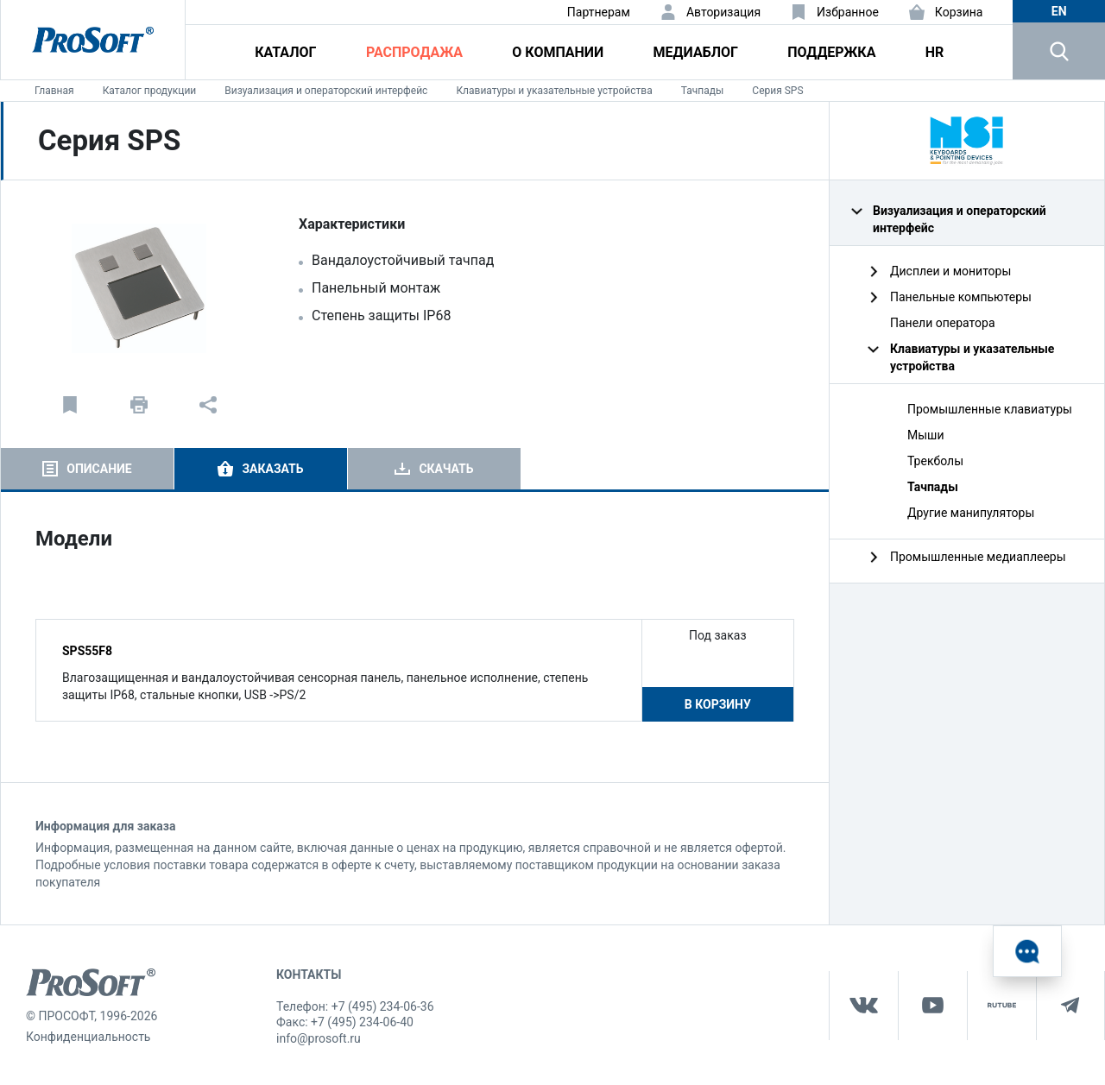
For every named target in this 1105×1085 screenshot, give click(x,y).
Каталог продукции (150, 91)
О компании (557, 52)
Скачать (446, 469)
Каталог (285, 52)
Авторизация (723, 12)
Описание (98, 469)
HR (934, 52)
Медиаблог (696, 52)
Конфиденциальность (88, 1037)
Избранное (848, 12)
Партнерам (598, 12)
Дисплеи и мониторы (950, 271)
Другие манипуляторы (970, 513)
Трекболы (935, 461)
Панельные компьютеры (961, 297)
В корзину (718, 704)
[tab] (87, 468)
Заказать (272, 469)
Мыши (925, 435)
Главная (54, 91)
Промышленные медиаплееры (978, 557)
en (1059, 11)
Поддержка (831, 52)
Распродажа (414, 52)
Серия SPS (777, 91)
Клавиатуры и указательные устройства (554, 91)
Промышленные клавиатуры (989, 409)
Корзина (959, 12)
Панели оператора (942, 323)
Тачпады (702, 91)
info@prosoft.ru (318, 1038)
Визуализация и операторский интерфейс (325, 91)
